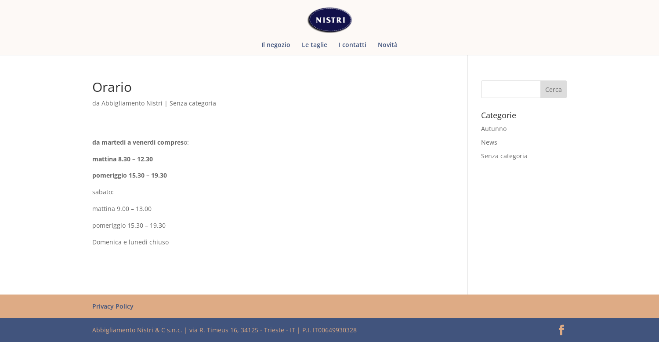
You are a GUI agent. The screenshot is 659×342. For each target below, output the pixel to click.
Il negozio (275, 45)
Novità (388, 45)
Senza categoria (193, 103)
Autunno (494, 128)
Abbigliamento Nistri (132, 103)
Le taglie (314, 45)
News (489, 142)
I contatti (352, 45)
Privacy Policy (113, 306)
